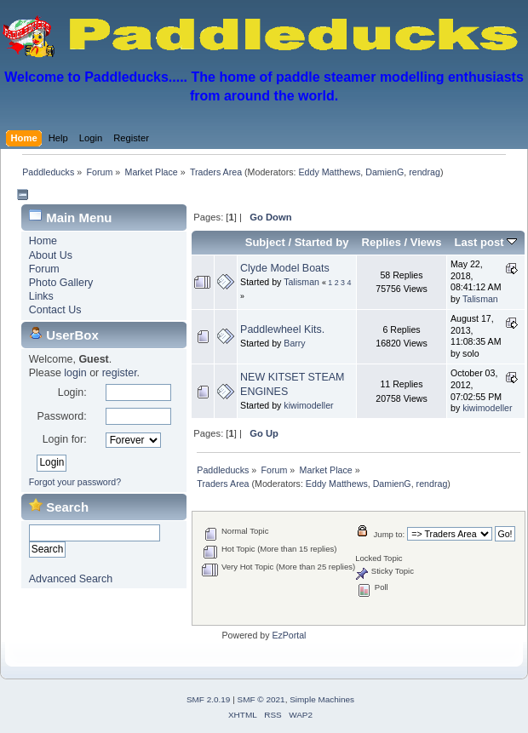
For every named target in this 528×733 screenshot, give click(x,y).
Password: (61, 416)
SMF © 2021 (261, 699)
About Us (50, 255)
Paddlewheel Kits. (282, 329)
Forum (44, 269)
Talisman (301, 282)
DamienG (384, 172)
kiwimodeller (308, 405)
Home (43, 241)
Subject (265, 242)
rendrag (424, 172)
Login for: (65, 439)
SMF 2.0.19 (209, 699)
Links (41, 296)
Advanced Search (70, 579)
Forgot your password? (75, 482)
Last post (486, 242)
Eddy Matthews (329, 172)
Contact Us (55, 310)
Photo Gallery (61, 283)
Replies (381, 242)
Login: (72, 392)
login (75, 373)
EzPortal (289, 635)
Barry (294, 343)
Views (426, 242)
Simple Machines (322, 699)
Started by (322, 242)
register (119, 373)
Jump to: (389, 534)
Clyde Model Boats (285, 268)
